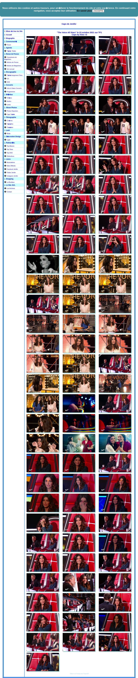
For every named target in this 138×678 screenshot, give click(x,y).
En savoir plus (84, 11)
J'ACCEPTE (98, 11)
